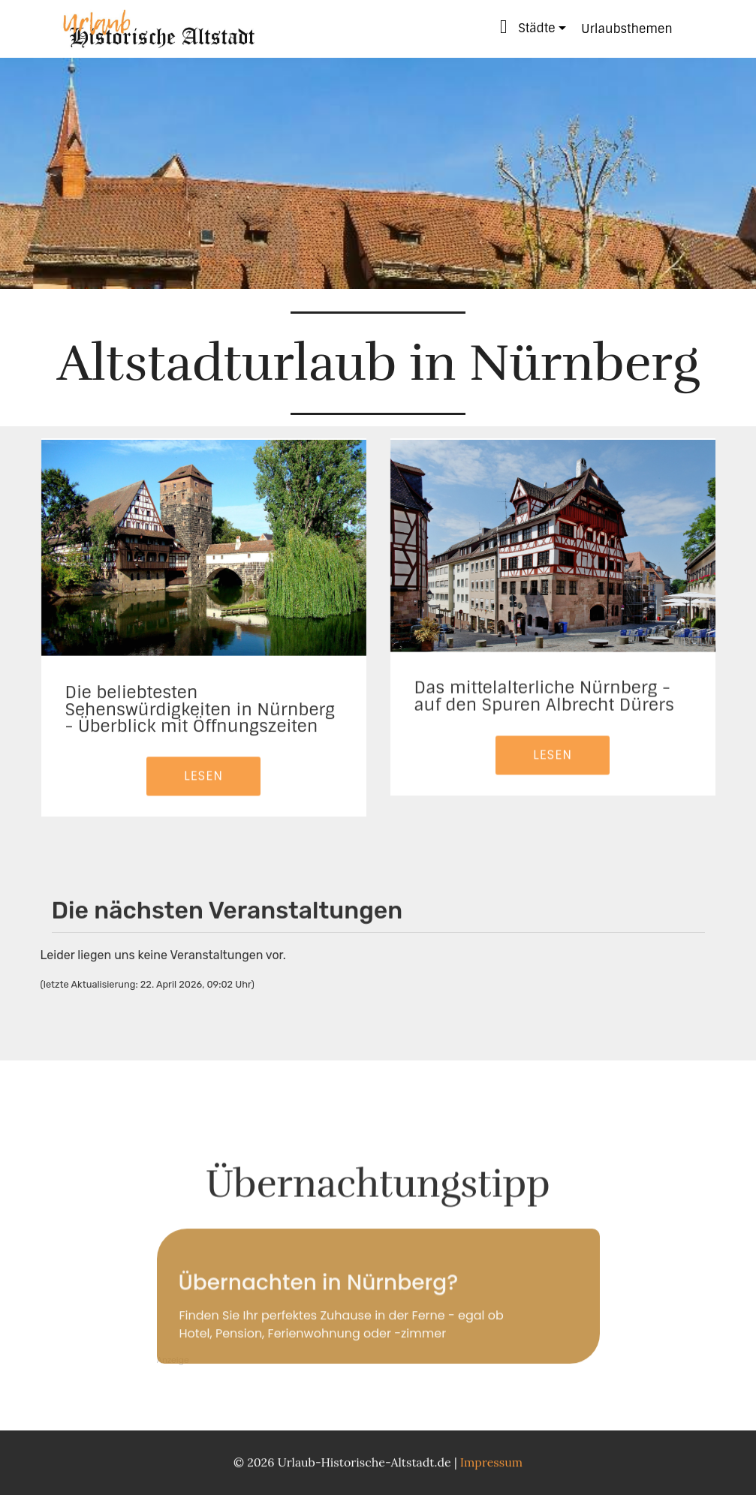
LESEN (203, 798)
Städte (528, 27)
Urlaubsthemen (627, 29)
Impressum (491, 1466)
